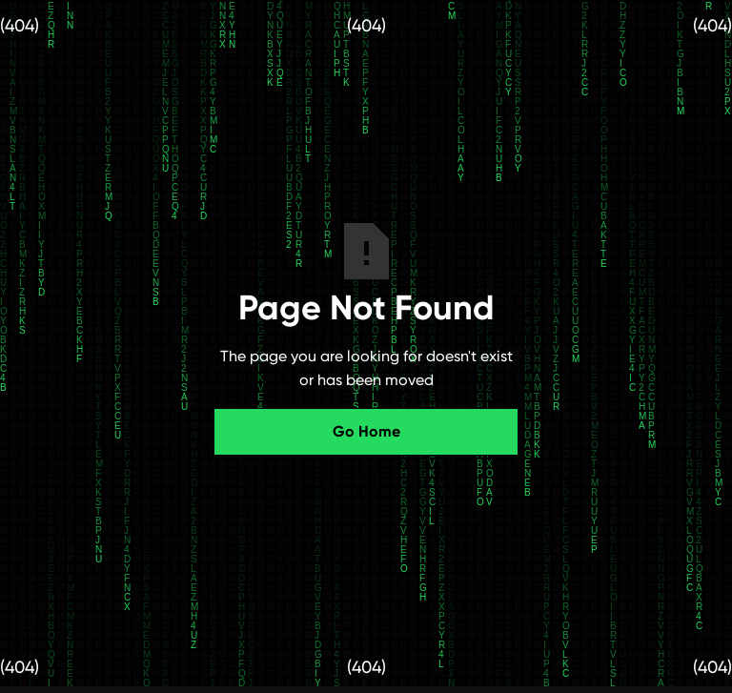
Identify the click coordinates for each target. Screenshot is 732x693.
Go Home (366, 431)
